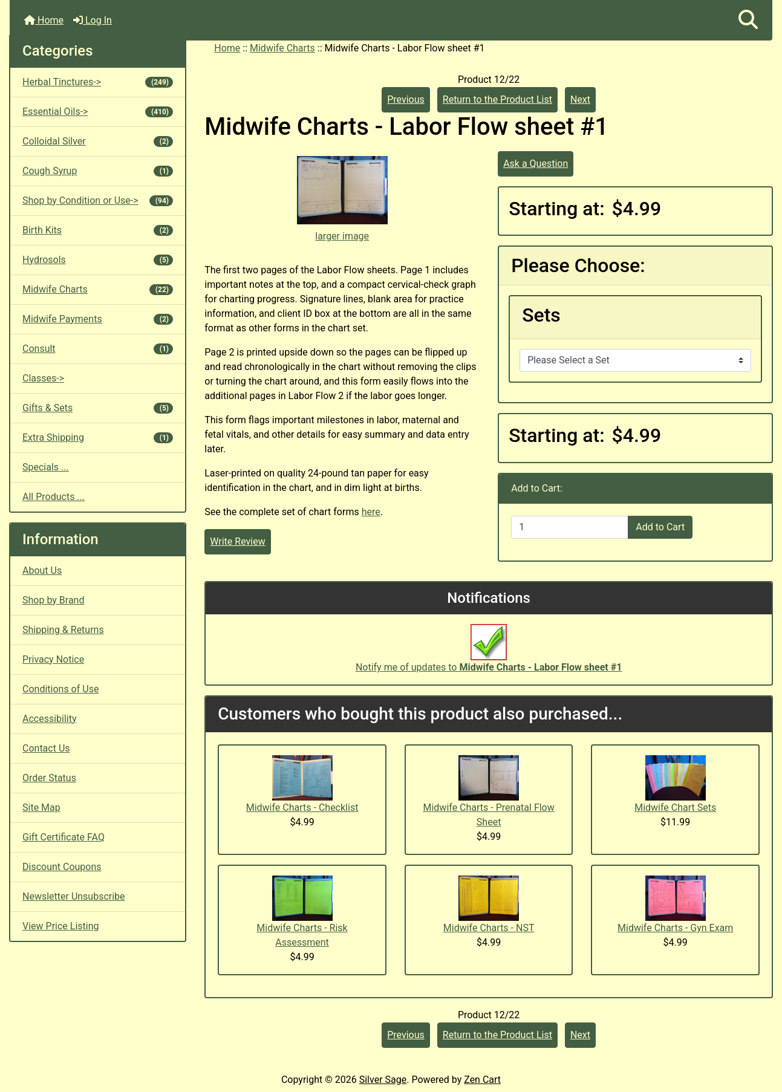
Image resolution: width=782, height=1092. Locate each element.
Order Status (49, 778)
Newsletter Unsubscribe (73, 896)
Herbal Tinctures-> (97, 82)
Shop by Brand (53, 600)
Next (580, 99)
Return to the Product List (497, 99)
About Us (42, 570)
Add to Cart (660, 527)
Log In (92, 20)
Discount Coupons (62, 867)
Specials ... (45, 467)
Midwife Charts (282, 48)
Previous (406, 99)
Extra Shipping (97, 437)
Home (44, 20)
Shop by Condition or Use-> (97, 200)
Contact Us (46, 748)
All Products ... (53, 496)
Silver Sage (382, 1079)
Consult (97, 348)
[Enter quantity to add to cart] (569, 527)
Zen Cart (482, 1079)
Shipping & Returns (63, 629)
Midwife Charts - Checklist (302, 807)
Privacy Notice (53, 659)
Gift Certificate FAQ (63, 837)
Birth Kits (97, 230)
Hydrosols (97, 259)
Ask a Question (535, 163)
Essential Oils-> (97, 111)
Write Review (237, 541)
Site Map (41, 807)
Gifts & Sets (97, 408)
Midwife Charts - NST (489, 928)
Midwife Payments (97, 319)
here (371, 512)
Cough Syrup (97, 171)
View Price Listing (60, 926)
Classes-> (43, 378)
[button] (748, 20)
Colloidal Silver (97, 141)
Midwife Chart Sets (675, 807)
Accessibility (49, 718)
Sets (541, 315)
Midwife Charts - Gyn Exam (675, 928)
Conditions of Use (60, 689)
